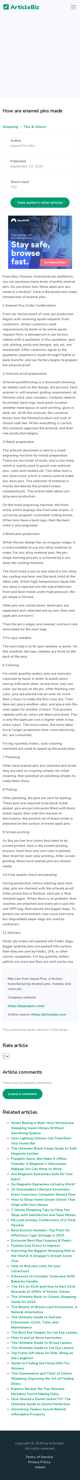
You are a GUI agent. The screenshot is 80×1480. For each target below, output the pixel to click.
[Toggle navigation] (73, 7)
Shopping (10, 126)
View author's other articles (40, 202)
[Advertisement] (40, 58)
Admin (40, 1467)
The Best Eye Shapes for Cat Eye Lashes (44, 1332)
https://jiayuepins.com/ (26, 1006)
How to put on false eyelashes (36, 1337)
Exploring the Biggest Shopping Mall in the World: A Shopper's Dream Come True (43, 1255)
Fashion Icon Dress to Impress (35, 1245)
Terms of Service (39, 1457)
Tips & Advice (34, 126)
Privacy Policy (39, 1462)
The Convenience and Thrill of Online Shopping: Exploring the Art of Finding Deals (42, 1378)
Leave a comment (22, 1094)
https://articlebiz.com (48, 1014)
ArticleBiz (18, 7)
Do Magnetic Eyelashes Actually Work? (43, 1184)
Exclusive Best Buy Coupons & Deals (41, 1240)
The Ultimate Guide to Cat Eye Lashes (42, 1348)
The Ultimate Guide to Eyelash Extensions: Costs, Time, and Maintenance (36, 1322)
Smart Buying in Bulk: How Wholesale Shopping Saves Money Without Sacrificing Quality (42, 1128)
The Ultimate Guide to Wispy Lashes (41, 1342)
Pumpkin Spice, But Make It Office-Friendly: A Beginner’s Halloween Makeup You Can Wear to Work (39, 1163)
